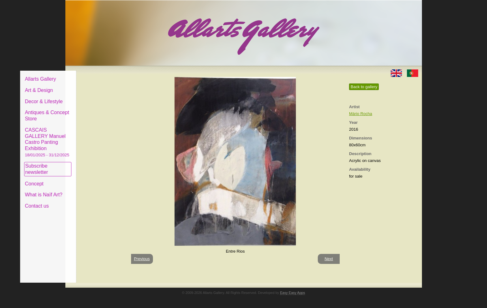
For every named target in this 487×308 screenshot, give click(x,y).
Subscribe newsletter (84, 164)
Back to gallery (364, 86)
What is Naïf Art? (91, 190)
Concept (82, 178)
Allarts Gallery (88, 74)
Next (329, 258)
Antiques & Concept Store (95, 111)
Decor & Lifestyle (91, 96)
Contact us (84, 201)
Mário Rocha (360, 113)
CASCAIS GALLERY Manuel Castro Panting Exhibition (95, 137)
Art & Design (87, 85)
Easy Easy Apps (292, 293)
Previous (142, 258)
